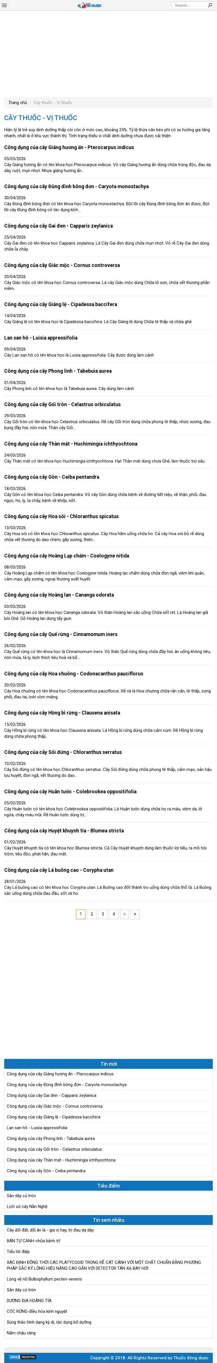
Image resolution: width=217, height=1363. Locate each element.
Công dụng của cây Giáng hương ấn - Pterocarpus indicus (69, 147)
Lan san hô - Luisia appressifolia (40, 338)
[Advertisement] (108, 53)
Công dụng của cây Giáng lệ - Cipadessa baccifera (60, 304)
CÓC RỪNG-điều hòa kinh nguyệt (37, 1311)
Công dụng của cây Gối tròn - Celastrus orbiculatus (62, 404)
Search (210, 5)
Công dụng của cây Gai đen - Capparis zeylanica (58, 226)
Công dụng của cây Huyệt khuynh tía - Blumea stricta (64, 831)
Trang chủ (17, 102)
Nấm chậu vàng (21, 1333)
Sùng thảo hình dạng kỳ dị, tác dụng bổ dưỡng (49, 1322)
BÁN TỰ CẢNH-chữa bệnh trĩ (33, 1240)
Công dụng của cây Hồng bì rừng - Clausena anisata (62, 713)
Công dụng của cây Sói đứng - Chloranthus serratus (63, 752)
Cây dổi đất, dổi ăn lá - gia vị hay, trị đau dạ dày (50, 1230)
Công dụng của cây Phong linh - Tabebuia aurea (58, 371)
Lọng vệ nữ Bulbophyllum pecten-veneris (44, 1279)
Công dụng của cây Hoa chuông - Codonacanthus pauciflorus (73, 674)
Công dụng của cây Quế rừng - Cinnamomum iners (61, 634)
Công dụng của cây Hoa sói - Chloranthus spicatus (61, 516)
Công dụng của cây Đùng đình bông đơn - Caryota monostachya (76, 186)
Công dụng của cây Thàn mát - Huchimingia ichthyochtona (70, 444)
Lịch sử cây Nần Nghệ (27, 1206)
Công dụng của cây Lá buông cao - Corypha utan (59, 870)
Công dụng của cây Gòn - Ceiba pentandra (51, 477)
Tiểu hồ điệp (18, 1251)
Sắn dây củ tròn (21, 1195)
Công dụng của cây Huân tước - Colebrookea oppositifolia (70, 791)
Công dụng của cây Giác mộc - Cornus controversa (62, 265)
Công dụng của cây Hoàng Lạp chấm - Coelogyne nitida (66, 556)
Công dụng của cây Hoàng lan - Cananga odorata (59, 595)
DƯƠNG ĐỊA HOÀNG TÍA (29, 1300)
